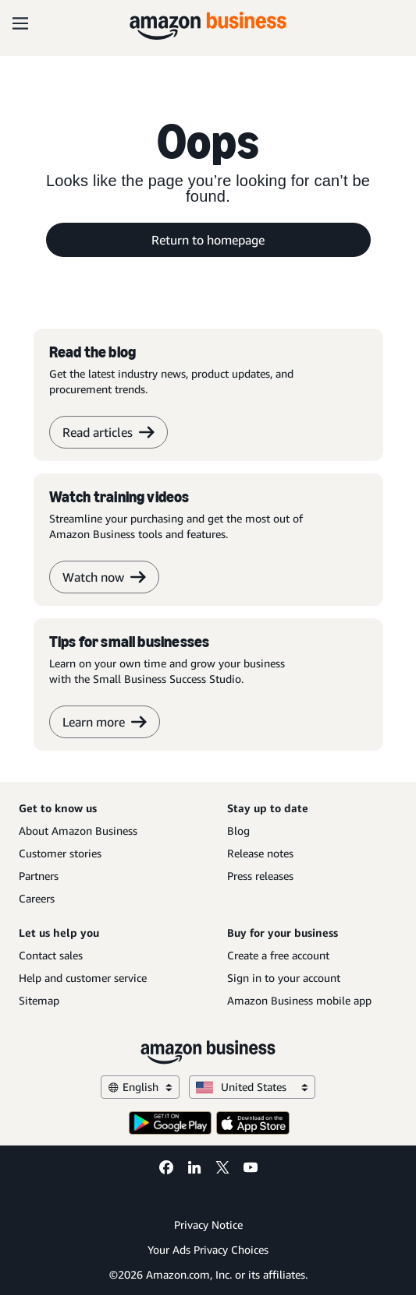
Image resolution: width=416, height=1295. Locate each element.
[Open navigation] (20, 23)
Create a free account (278, 955)
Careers (37, 898)
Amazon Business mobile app (299, 1000)
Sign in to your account (283, 977)
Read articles (108, 432)
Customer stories (60, 853)
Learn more (104, 722)
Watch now (104, 577)
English (140, 1086)
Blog (238, 830)
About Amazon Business (78, 830)
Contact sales (51, 955)
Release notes (260, 853)
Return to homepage (208, 240)
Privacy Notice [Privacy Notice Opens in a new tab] (208, 1224)
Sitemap (39, 1000)
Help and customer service (83, 977)
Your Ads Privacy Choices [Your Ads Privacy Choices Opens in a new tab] (208, 1249)
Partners (39, 875)
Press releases (260, 875)
